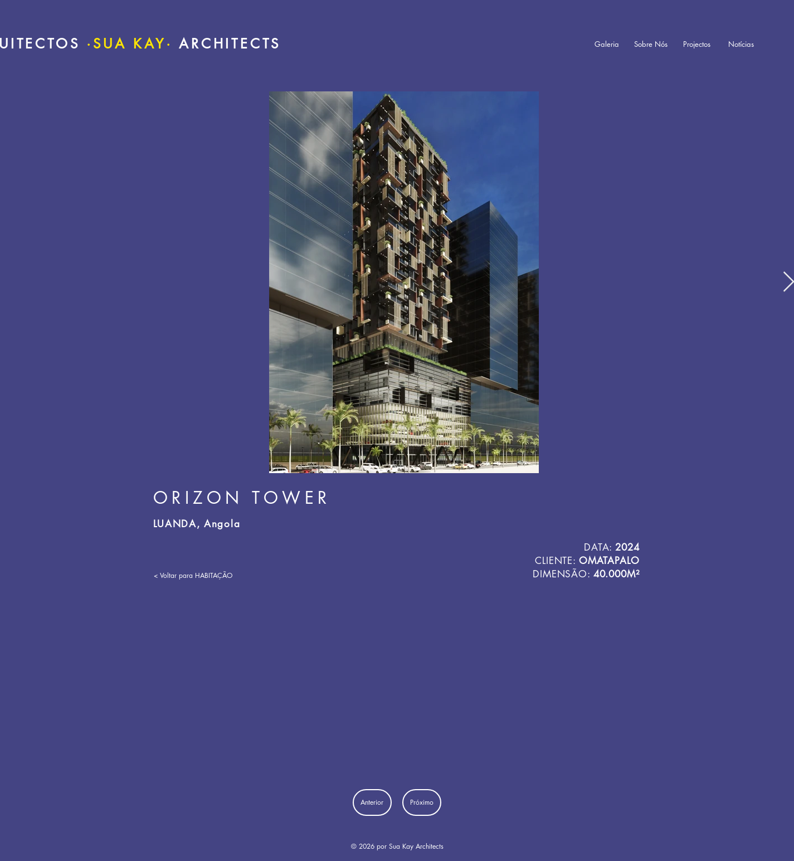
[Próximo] (421, 802)
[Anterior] (372, 802)
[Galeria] (607, 44)
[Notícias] (741, 44)
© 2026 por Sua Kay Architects (397, 846)
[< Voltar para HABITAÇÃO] (193, 576)
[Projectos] (697, 44)
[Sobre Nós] (650, 44)
